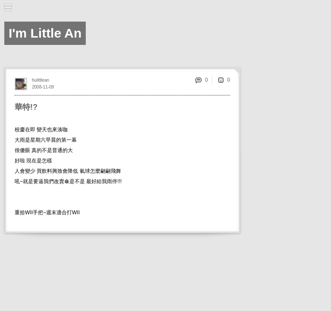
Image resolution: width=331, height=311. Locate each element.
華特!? (26, 107)
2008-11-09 (43, 87)
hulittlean (40, 80)
